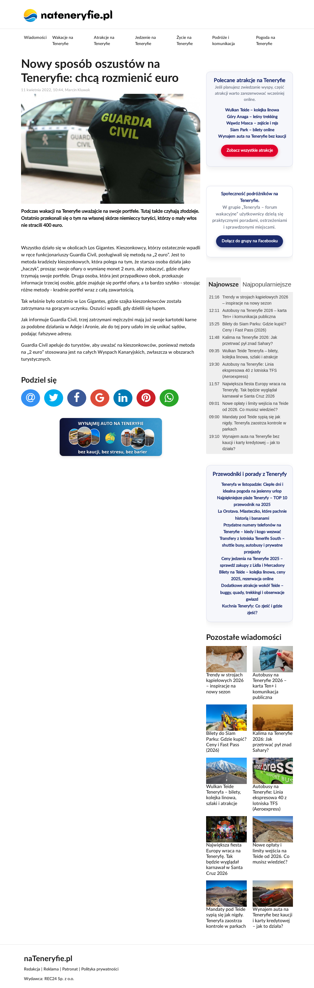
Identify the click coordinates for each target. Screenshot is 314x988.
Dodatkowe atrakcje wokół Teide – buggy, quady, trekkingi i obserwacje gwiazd (252, 592)
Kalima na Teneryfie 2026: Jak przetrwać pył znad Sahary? (249, 340)
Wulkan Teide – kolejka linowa (252, 110)
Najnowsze (223, 284)
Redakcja (32, 969)
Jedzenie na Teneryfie (145, 41)
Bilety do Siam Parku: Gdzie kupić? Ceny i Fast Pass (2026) (254, 327)
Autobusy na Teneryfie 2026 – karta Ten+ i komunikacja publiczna (254, 313)
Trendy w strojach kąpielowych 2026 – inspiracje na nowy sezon (255, 300)
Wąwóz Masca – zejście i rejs (252, 123)
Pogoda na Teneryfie (265, 41)
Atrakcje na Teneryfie (104, 41)
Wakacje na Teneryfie (62, 41)
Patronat (70, 969)
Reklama (51, 969)
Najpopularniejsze (267, 284)
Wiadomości (35, 38)
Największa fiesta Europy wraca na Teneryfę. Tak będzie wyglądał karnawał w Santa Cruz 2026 (254, 389)
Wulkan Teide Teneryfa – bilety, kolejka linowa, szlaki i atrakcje (250, 353)
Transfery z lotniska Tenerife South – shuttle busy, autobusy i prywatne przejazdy (252, 545)
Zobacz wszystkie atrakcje (250, 150)
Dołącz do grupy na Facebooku (250, 241)
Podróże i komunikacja (223, 41)
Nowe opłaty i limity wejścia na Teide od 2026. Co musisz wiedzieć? (255, 406)
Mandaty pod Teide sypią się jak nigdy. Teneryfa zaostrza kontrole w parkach (254, 422)
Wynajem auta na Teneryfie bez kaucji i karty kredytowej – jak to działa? (251, 442)
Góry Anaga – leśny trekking (252, 117)
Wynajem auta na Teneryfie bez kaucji (252, 136)
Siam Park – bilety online (252, 130)
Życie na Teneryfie (185, 41)
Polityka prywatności (99, 969)
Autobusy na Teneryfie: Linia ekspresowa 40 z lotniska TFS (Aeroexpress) (249, 370)
